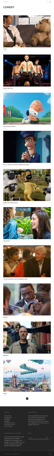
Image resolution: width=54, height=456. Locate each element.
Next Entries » (27, 398)
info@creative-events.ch (9, 423)
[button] (50, 1)
